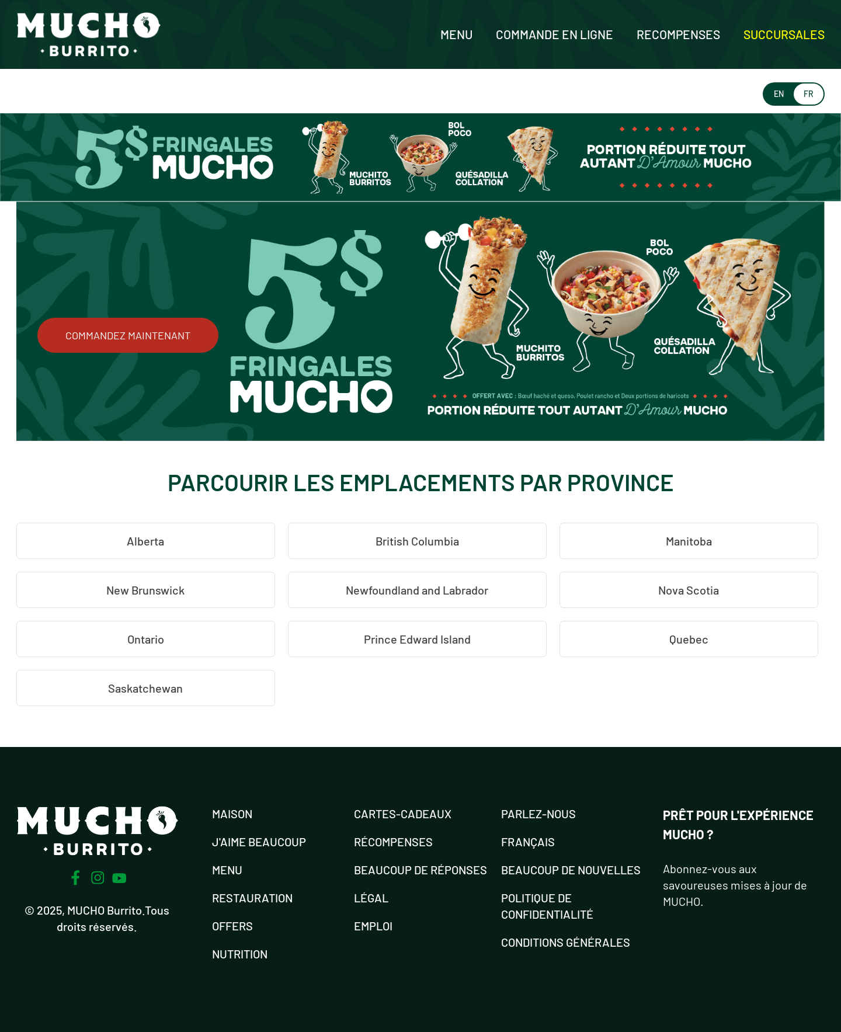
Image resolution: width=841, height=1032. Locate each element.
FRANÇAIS (528, 842)
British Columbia (417, 541)
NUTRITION (239, 954)
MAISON (232, 814)
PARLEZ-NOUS (538, 814)
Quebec (688, 639)
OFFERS (232, 926)
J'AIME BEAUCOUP (259, 842)
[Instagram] (97, 877)
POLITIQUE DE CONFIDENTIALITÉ (547, 906)
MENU (227, 870)
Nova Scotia (688, 590)
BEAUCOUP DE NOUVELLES (571, 870)
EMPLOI (373, 926)
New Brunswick (145, 590)
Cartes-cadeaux (402, 814)
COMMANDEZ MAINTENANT (127, 335)
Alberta (145, 541)
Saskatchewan (145, 688)
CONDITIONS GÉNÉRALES (565, 942)
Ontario (145, 639)
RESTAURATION (252, 898)
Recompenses (678, 34)
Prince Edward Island (417, 639)
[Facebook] (75, 877)
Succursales (784, 34)
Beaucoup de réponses (420, 870)
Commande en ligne (554, 34)
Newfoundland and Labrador (417, 590)
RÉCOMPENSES (393, 842)
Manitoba (689, 541)
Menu (456, 34)
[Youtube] (119, 878)
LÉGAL (371, 898)
